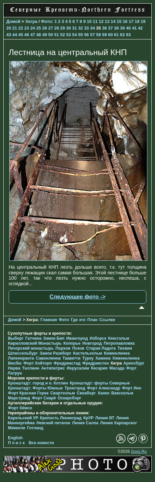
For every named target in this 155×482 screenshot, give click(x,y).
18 (137, 21)
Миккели (16, 428)
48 (38, 34)
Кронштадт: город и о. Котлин (38, 383)
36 (104, 28)
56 (86, 34)
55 (80, 34)
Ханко (104, 393)
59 (104, 34)
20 (8, 28)
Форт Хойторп (37, 363)
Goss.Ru (139, 451)
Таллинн (30, 368)
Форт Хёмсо (20, 408)
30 (68, 28)
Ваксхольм (122, 393)
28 (56, 28)
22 (20, 28)
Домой (13, 21)
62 (122, 34)
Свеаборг (86, 393)
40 (128, 28)
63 (128, 34)
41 (134, 28)
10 (89, 21)
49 (44, 34)
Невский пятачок (53, 423)
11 (95, 21)
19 (143, 21)
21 (14, 28)
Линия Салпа (85, 423)
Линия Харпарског (118, 423)
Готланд (35, 428)
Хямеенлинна (126, 358)
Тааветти (71, 358)
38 (116, 28)
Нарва (14, 368)
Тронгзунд (75, 388)
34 (92, 28)
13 (107, 21)
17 (131, 21)
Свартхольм (62, 393)
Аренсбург (133, 363)
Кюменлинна (117, 353)
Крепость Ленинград (61, 418)
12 (101, 21)
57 (92, 34)
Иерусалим (78, 368)
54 (74, 34)
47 (32, 34)
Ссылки (107, 319)
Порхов (62, 348)
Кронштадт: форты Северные (100, 383)
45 (20, 34)
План (92, 319)
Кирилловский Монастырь (35, 343)
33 (86, 28)
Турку (88, 358)
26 (44, 28)
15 (119, 21)
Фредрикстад (67, 363)
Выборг (16, 338)
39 (122, 28)
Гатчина (33, 338)
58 (98, 34)
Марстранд (19, 398)
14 (113, 21)
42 (140, 28)
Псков (78, 348)
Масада (116, 368)
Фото (46, 21)
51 (56, 34)
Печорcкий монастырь (31, 348)
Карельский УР (23, 418)
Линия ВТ (104, 418)
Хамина (103, 358)
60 (110, 34)
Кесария (99, 368)
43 (8, 34)
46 (26, 34)
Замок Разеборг (55, 353)
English (15, 438)
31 (74, 28)
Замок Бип (53, 338)
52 (62, 34)
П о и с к (16, 443)
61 (116, 34)
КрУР (88, 418)
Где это (78, 319)
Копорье (72, 343)
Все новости (41, 443)
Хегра (31, 21)
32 (80, 28)
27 (50, 28)
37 (110, 28)
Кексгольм (118, 338)
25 (38, 28)
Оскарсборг (69, 398)
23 (26, 28)
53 (68, 34)
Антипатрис (53, 368)
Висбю (15, 363)
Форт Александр (103, 388)
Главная (48, 319)
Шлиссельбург (23, 353)
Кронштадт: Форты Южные (35, 388)
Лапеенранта (21, 358)
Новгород (92, 343)
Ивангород (77, 338)
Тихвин (124, 348)
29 (62, 28)
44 (14, 34)
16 (125, 21)
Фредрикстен (95, 363)
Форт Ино (131, 388)
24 (32, 28)
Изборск (98, 338)
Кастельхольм (87, 353)
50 (50, 34)
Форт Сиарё (44, 398)
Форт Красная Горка (28, 393)
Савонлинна (48, 358)
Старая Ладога (101, 348)
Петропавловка (119, 343)
